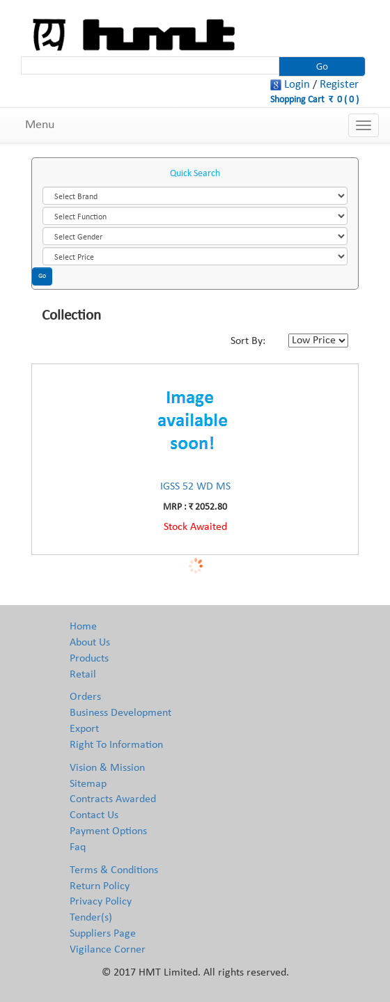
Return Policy (100, 886)
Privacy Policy (101, 901)
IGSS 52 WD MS (195, 486)
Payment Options (108, 831)
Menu (39, 125)
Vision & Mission (107, 768)
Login (297, 85)
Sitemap (88, 784)
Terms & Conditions (114, 870)
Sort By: (248, 341)
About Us (90, 642)
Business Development (120, 713)
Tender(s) (91, 917)
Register (339, 85)
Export (84, 729)
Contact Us (94, 815)
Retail (83, 674)
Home (83, 626)
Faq (78, 847)
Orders (85, 697)
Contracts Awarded (113, 799)
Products (89, 658)
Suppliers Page (103, 933)
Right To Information (116, 745)
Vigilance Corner (108, 949)
